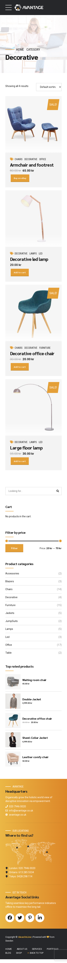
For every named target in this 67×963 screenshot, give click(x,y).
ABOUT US (22, 950)
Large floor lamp (26, 449)
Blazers (9, 583)
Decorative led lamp (29, 259)
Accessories (12, 575)
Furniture (45, 348)
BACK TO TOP (36, 954)
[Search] (58, 492)
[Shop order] (49, 87)
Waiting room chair (34, 681)
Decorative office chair (32, 354)
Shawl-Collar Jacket (35, 739)
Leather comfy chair (35, 758)
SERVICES (37, 950)
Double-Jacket (31, 701)
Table (8, 654)
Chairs (19, 159)
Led (41, 254)
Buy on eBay (20, 178)
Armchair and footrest (32, 165)
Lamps (33, 254)
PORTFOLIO (52, 950)
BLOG (8, 954)
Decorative (30, 159)
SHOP (19, 954)
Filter (14, 549)
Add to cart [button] (20, 273)
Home (20, 49)
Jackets (9, 614)
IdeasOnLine (24, 938)
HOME (8, 950)
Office (42, 159)
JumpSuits (11, 622)
